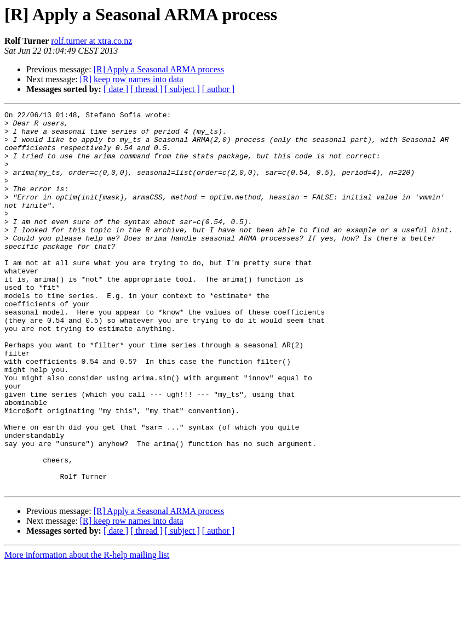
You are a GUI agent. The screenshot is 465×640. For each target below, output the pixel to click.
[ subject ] (182, 89)
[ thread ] (146, 89)
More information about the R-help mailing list (86, 630)
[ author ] (218, 89)
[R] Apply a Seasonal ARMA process (159, 69)
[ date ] (116, 89)
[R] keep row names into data (131, 79)
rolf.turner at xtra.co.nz (91, 40)
